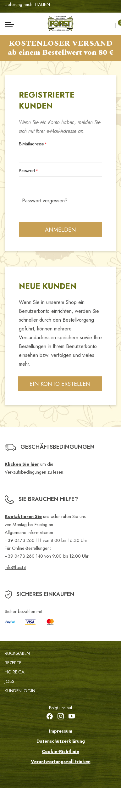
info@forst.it (15, 567)
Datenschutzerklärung (60, 741)
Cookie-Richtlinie (60, 751)
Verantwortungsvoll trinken (61, 761)
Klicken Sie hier (22, 464)
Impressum (60, 731)
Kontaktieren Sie (23, 516)
